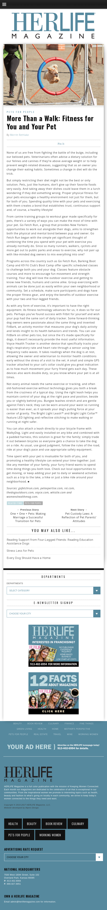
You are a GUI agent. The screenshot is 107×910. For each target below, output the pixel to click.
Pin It (61, 143)
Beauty (17, 723)
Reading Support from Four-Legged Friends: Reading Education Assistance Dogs (50, 541)
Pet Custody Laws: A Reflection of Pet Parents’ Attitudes (79, 517)
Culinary (53, 723)
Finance (69, 723)
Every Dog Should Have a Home (29, 558)
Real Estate (41, 734)
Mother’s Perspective (77, 729)
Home (55, 729)
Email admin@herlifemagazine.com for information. (30, 902)
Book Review (35, 723)
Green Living (24, 729)
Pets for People (21, 112)
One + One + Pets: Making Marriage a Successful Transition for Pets (28, 517)
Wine (70, 734)
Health (42, 729)
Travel (57, 734)
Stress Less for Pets (20, 550)
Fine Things (86, 723)
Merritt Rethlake (19, 134)
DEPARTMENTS (15, 583)
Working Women (88, 734)
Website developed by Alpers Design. (21, 808)
